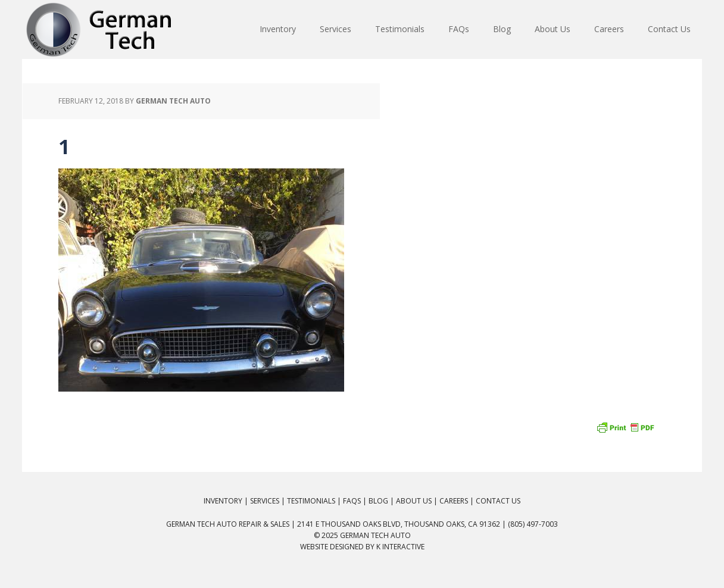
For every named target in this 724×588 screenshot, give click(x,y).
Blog (378, 501)
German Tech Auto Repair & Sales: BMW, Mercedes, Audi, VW (100, 30)
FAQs (352, 501)
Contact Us (498, 501)
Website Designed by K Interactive (362, 547)
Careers (453, 501)
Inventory (223, 501)
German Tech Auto (375, 535)
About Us (414, 501)
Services (264, 501)
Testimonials (311, 501)
